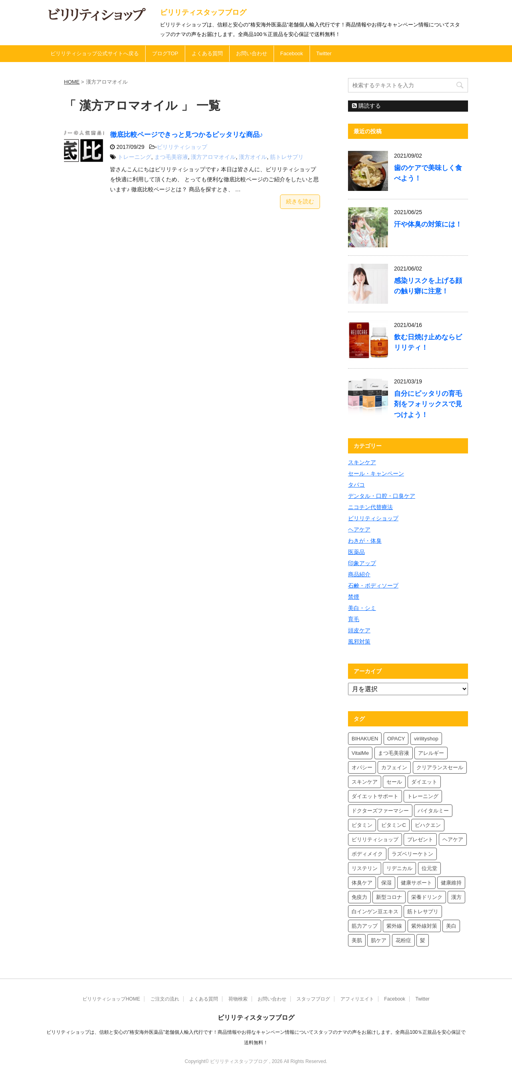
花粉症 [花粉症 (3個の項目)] (403, 940)
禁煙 (353, 597)
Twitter (324, 53)
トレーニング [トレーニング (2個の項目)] (422, 796)
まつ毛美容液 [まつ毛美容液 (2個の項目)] (393, 753)
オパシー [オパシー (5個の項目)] (362, 767)
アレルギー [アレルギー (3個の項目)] (431, 753)
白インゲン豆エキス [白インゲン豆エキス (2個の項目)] (375, 912)
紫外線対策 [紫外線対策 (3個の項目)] (424, 926)
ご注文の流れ (164, 999)
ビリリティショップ (182, 147)
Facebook (291, 53)
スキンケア (362, 462)
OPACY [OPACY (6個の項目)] (396, 739)
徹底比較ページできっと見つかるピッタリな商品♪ (186, 134)
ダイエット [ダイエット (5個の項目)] (424, 782)
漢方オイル (253, 157)
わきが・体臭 (365, 541)
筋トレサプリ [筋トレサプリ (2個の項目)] (422, 912)
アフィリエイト (357, 999)
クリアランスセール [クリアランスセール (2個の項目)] (439, 767)
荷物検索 (238, 999)
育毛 (353, 619)
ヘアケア (359, 529)
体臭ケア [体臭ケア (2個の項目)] (362, 883)
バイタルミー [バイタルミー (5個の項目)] (433, 811)
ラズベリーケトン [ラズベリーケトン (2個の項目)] (412, 854)
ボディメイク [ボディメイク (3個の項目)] (367, 854)
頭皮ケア (359, 630)
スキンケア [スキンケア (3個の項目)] (365, 782)
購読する (366, 105)
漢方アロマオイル (213, 157)
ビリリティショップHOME (111, 999)
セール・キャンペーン (376, 473)
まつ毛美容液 (171, 157)
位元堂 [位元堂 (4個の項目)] (429, 868)
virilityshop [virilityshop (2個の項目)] (426, 739)
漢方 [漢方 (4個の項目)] (456, 897)
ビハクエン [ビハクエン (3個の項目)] (428, 825)
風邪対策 (359, 641)
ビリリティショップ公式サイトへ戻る (94, 53)
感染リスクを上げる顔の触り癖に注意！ (428, 286)
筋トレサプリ (287, 157)
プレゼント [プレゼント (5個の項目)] (420, 839)
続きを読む (300, 201)
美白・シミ (362, 608)
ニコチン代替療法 (370, 507)
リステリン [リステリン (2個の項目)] (365, 868)
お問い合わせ (251, 53)
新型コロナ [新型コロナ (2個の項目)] (389, 897)
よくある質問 (207, 53)
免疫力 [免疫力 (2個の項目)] (359, 897)
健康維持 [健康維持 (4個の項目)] (451, 883)
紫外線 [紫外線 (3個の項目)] (394, 926)
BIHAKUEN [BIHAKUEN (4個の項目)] (365, 739)
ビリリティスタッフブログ (203, 12)
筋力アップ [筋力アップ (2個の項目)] (365, 926)
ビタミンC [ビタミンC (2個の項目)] (393, 825)
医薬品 (356, 552)
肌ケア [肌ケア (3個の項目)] (378, 940)
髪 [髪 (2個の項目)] (422, 940)
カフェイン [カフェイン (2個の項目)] (394, 767)
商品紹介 (359, 574)
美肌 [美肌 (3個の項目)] (357, 940)
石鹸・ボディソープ (373, 585)
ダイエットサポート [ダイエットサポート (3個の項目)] (375, 796)
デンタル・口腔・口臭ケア (381, 496)
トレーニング (134, 157)
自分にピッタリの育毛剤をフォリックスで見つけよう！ (428, 404)
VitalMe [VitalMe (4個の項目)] (360, 753)
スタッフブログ (313, 999)
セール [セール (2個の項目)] (394, 782)
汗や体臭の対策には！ (428, 224)
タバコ (356, 484)
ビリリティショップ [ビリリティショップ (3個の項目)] (375, 839)
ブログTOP (165, 53)
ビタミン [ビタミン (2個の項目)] (362, 825)
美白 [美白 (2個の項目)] (451, 926)
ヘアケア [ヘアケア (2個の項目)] (452, 839)
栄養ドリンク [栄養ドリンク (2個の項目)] (426, 897)
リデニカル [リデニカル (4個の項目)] (399, 868)
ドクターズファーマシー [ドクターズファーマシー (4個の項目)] (380, 811)
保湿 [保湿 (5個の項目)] (386, 883)
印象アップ (362, 563)
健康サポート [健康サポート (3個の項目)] (416, 883)
